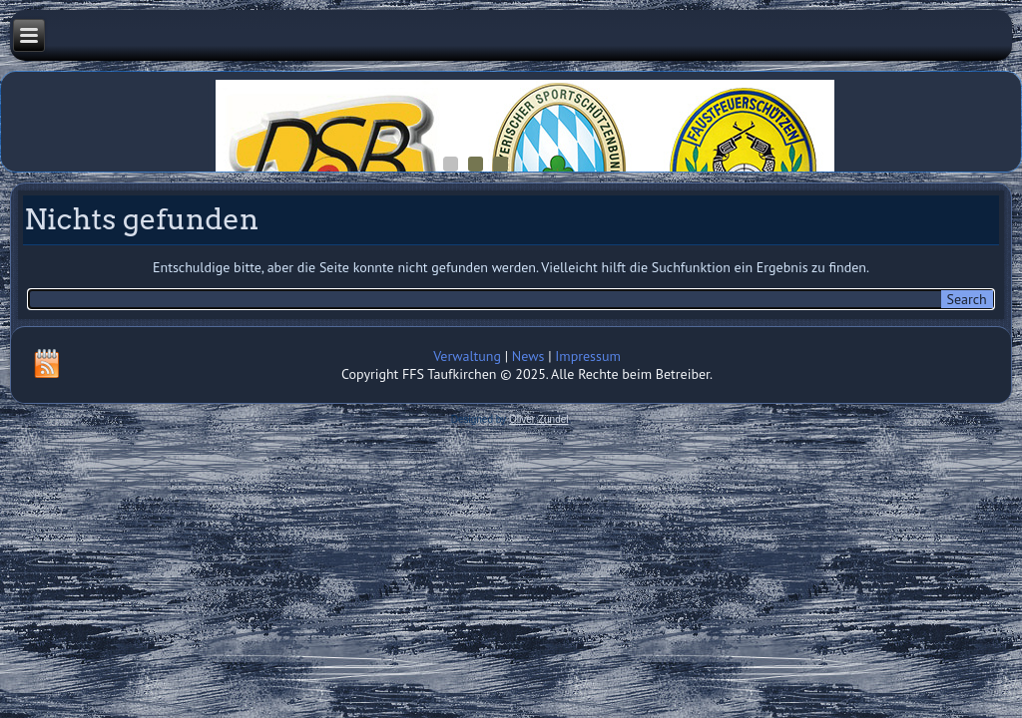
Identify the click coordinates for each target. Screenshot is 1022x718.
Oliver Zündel (538, 419)
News (528, 356)
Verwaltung (467, 356)
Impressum (588, 356)
